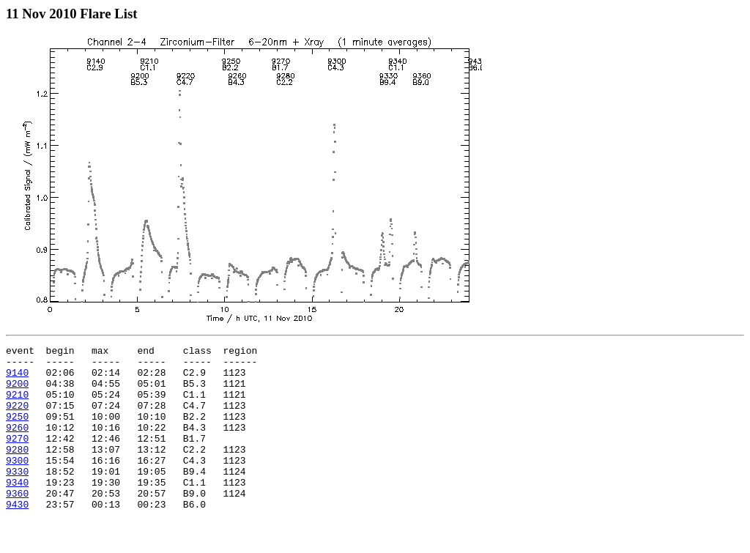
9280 (17, 471)
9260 (17, 444)
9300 (17, 484)
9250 (17, 431)
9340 (17, 510)
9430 (17, 536)
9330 (17, 497)
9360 (17, 523)
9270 (17, 457)
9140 (17, 378)
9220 (17, 418)
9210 (17, 405)
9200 (17, 391)
